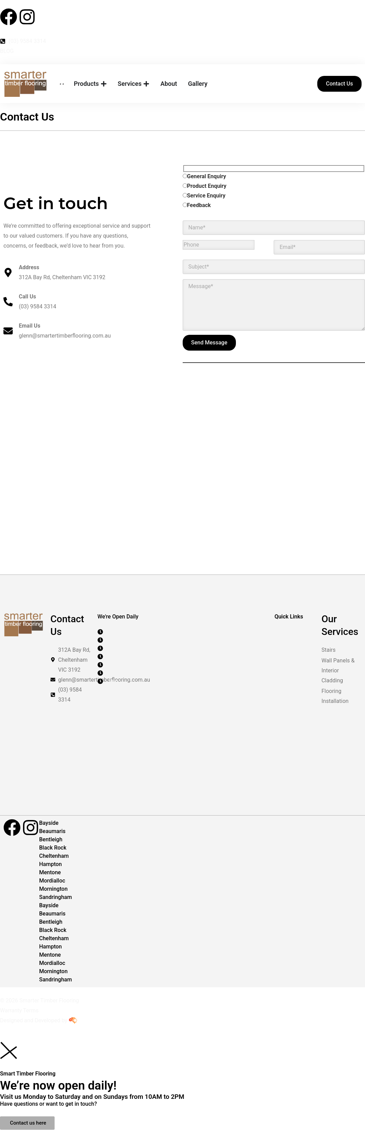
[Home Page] (61, 84)
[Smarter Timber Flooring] (25, 84)
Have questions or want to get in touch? (48, 1104)
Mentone (50, 872)
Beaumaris (52, 831)
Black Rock (52, 847)
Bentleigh (50, 839)
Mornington (53, 889)
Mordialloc (52, 880)
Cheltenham (54, 856)
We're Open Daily (118, 616)
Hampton (50, 864)
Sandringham (55, 897)
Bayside (48, 823)
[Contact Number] (182, 41)
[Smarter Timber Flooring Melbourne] (182, 488)
